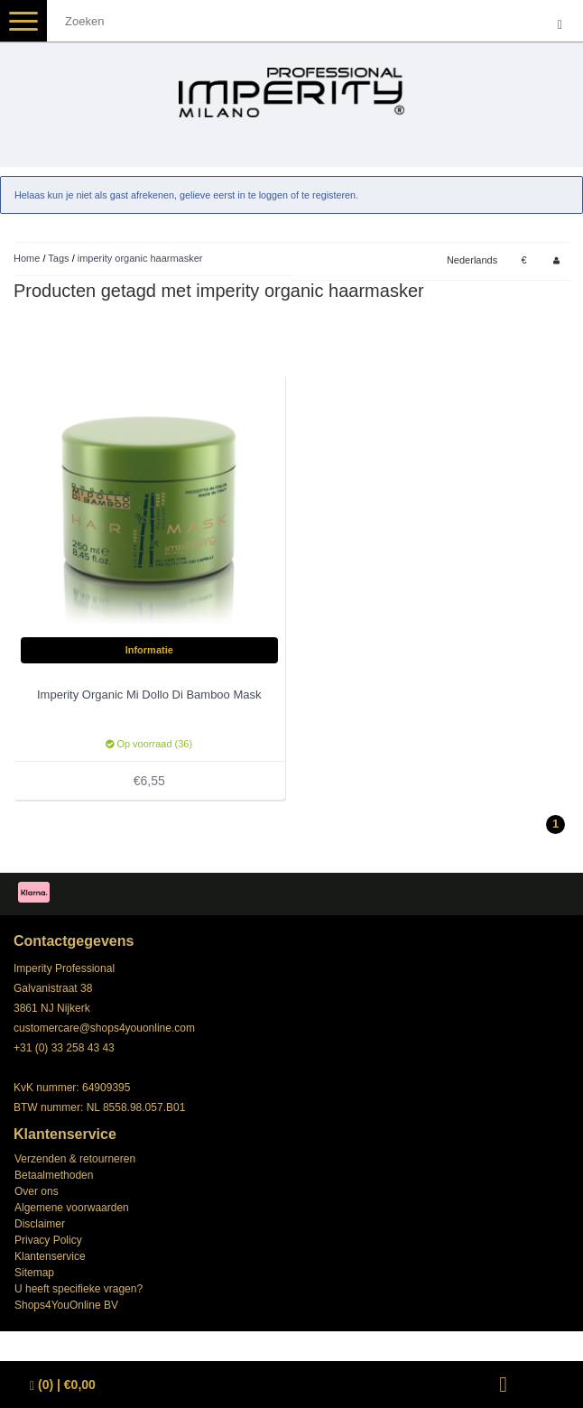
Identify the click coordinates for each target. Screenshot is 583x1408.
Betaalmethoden (53, 1175)
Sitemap (34, 1272)
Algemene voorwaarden (71, 1207)
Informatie (149, 649)
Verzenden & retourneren (74, 1159)
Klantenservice (50, 1256)
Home (27, 258)
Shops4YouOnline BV (66, 1305)
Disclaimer (39, 1224)
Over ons (36, 1191)
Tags (58, 258)
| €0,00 (63, 1385)
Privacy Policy (48, 1240)
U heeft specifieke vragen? (78, 1289)
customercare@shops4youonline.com (104, 1028)
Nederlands (472, 260)
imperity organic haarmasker (140, 258)
